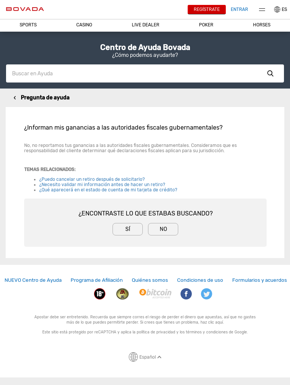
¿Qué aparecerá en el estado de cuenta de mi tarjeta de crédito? (108, 189)
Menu (262, 9)
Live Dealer (145, 25)
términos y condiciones (207, 332)
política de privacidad (156, 332)
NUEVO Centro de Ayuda (33, 280)
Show (270, 73)
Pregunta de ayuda (45, 98)
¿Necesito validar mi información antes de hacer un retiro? (102, 184)
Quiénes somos (150, 280)
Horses (261, 25)
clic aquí (215, 322)
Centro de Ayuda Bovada (145, 47)
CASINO (84, 25)
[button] (28, 25)
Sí (127, 229)
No (163, 229)
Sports (28, 25)
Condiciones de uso (200, 280)
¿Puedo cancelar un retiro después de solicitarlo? (92, 179)
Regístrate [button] (207, 9)
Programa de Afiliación (97, 280)
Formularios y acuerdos (259, 280)
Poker (206, 25)
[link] (33, 280)
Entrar (239, 9)
